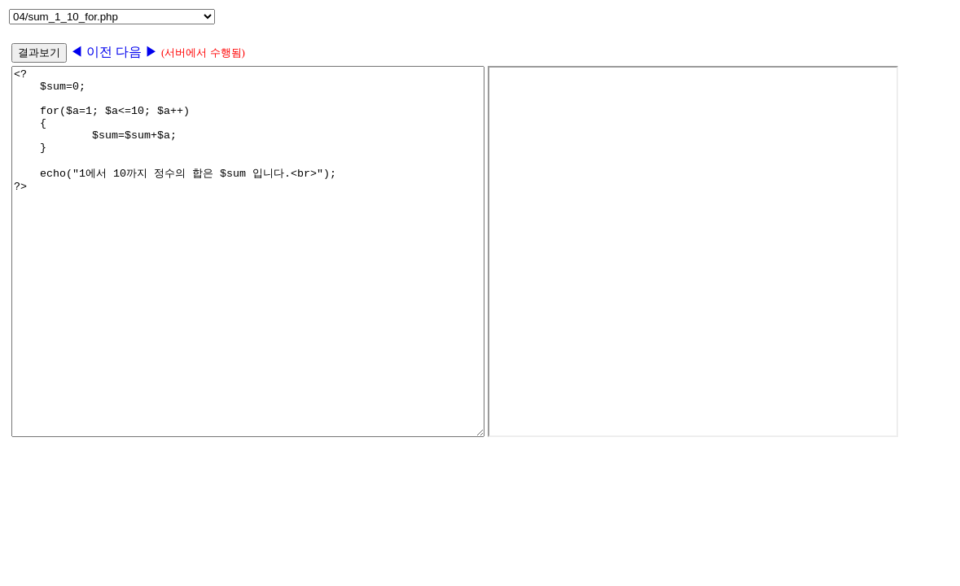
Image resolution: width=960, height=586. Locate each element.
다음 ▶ (137, 52)
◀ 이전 (93, 52)
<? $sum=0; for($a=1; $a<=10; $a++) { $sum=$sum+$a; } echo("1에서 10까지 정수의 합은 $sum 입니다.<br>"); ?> (276, 288)
